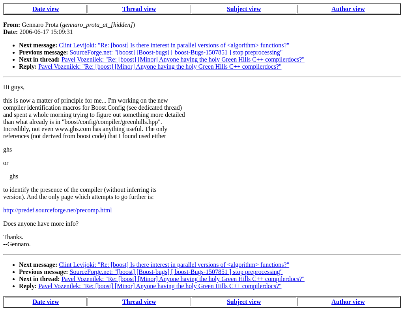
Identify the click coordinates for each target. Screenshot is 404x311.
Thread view (139, 9)
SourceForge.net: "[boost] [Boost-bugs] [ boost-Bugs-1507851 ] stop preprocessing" (176, 52)
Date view (45, 9)
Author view (348, 9)
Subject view (244, 9)
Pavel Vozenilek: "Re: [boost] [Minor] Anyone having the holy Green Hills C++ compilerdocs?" (183, 59)
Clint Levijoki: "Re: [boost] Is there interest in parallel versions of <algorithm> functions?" (174, 45)
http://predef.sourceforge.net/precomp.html (57, 210)
